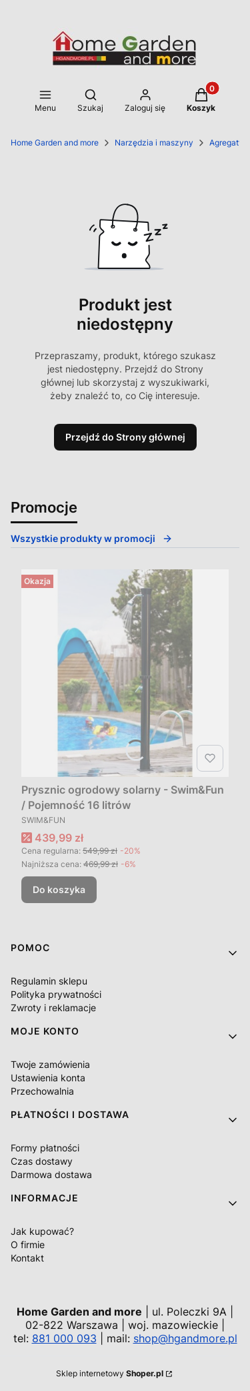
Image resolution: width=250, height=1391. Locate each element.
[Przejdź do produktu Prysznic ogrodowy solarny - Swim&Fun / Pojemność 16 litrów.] (125, 673)
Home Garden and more (55, 142)
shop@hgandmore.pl (185, 1338)
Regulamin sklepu (49, 981)
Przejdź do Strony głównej (125, 437)
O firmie (28, 1244)
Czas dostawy (42, 1161)
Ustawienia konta (48, 1077)
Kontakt (27, 1258)
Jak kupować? (42, 1231)
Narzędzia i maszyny (154, 142)
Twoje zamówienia (50, 1064)
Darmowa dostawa (51, 1174)
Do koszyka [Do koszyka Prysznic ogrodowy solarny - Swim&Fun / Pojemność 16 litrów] (59, 889)
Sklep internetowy (109, 1373)
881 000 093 (64, 1338)
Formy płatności (45, 1147)
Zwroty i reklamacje (53, 1007)
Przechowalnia (42, 1091)
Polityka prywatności (56, 994)
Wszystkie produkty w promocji (92, 538)
